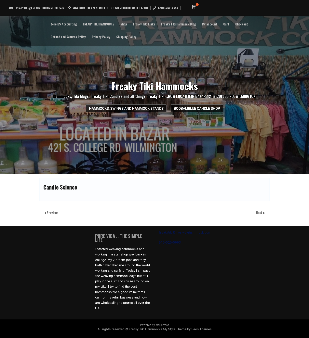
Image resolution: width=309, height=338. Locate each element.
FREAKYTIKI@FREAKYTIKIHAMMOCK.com (36, 8)
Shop (123, 24)
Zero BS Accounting (64, 24)
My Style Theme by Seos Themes (187, 329)
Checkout (241, 24)
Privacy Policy (101, 37)
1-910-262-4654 (165, 8)
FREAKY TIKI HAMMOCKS (98, 24)
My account (209, 24)
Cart (226, 24)
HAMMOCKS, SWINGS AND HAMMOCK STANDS (121, 110)
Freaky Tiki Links (144, 24)
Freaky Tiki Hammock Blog (178, 24)
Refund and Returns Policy (68, 37)
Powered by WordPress (154, 325)
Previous (52, 212)
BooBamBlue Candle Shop (202, 110)
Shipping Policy (126, 37)
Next (259, 212)
